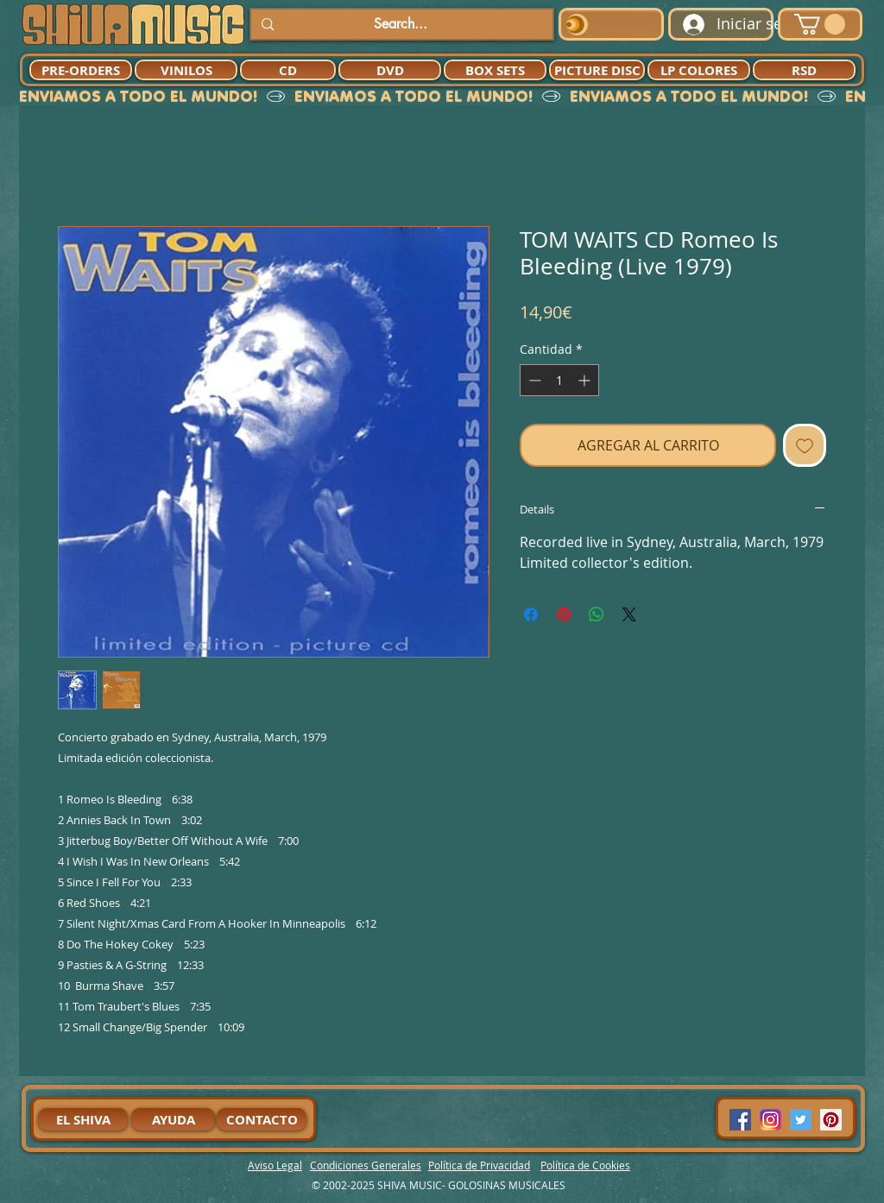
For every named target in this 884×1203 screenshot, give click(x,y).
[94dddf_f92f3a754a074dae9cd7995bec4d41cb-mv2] (770, 1120)
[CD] (288, 70)
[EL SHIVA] (83, 1119)
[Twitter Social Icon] (800, 1120)
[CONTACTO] (261, 1119)
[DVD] (389, 70)
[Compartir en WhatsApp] (596, 614)
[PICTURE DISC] (597, 70)
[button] (819, 24)
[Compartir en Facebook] (531, 614)
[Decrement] (533, 380)
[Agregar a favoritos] (804, 445)
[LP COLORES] (698, 70)
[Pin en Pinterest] (563, 614)
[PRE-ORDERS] (80, 70)
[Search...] (400, 24)
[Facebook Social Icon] (740, 1120)
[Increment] (586, 380)
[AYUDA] (173, 1119)
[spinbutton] (559, 380)
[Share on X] (629, 614)
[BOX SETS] (495, 70)
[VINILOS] (186, 70)
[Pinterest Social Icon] (831, 1120)
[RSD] (804, 70)
